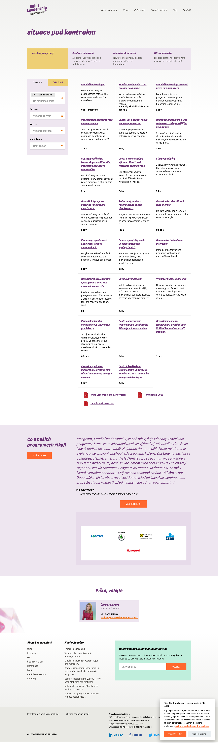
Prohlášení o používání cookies (43, 715)
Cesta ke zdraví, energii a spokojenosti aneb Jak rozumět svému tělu (95, 284)
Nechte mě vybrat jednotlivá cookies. (192, 726)
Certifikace (36, 140)
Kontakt (187, 10)
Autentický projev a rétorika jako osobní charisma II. (130, 206)
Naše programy (109, 10)
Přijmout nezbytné (199, 734)
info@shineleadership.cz (119, 725)
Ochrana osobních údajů (77, 715)
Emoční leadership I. (93, 85)
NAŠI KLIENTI (39, 457)
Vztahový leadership (130, 280)
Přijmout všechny (175, 734)
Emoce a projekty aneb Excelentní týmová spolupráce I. (94, 245)
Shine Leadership (127, 728)
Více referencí (133, 505)
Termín (34, 110)
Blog (175, 10)
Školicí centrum (159, 10)
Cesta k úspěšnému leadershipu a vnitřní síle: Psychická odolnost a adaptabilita (82, 672)
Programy (32, 654)
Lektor (33, 125)
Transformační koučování (171, 280)
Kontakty (31, 680)
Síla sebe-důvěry (165, 160)
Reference (139, 10)
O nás (125, 10)
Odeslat (176, 668)
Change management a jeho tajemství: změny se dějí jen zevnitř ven (171, 125)
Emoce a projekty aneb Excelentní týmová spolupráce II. (132, 245)
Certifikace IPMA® (36, 675)
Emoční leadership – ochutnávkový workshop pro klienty (95, 326)
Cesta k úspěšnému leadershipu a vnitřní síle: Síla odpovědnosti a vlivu (133, 326)
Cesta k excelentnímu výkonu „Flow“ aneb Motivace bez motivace (132, 164)
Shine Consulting (144, 728)
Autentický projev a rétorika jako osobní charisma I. (93, 206)
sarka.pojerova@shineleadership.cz (119, 619)
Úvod (29, 650)
